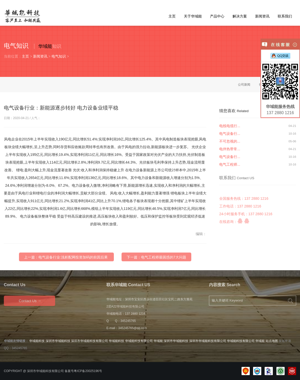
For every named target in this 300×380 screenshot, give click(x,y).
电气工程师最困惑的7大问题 (163, 266)
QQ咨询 (240, 233)
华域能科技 (37, 341)
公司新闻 (244, 84)
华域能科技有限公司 (139, 341)
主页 (172, 16)
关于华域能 (193, 16)
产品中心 (217, 16)
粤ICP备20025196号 (88, 371)
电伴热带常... (229, 151)
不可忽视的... (229, 143)
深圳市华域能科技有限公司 (89, 341)
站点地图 (272, 341)
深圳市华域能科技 (58, 341)
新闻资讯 (262, 16)
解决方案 (240, 16)
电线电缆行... (229, 128)
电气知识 (59, 56)
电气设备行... (229, 136)
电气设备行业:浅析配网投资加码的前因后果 (73, 266)
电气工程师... (229, 167)
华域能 (45, 46)
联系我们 (285, 16)
